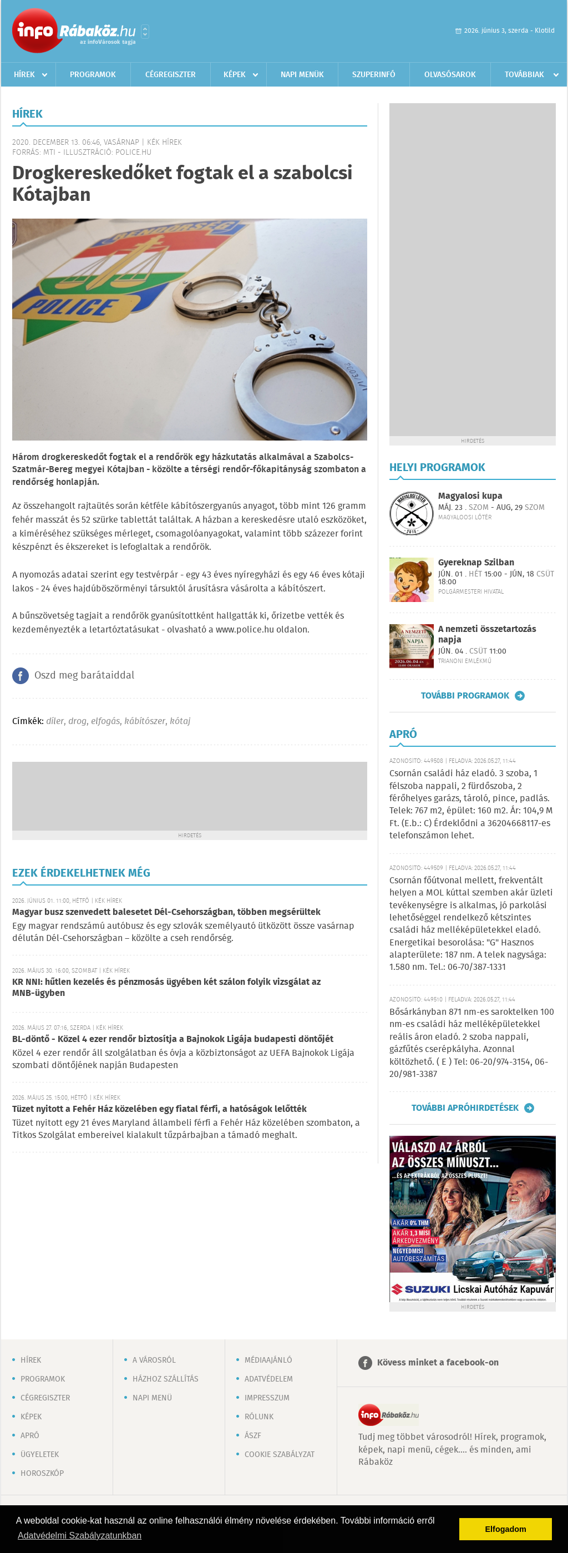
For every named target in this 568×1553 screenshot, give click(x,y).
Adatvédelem (269, 1379)
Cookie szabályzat (280, 1455)
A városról (154, 1360)
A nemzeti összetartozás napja (487, 635)
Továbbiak (524, 75)
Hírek (24, 75)
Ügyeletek (40, 1455)
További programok (465, 696)
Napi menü (152, 1398)
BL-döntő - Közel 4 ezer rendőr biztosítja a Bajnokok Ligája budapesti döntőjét (172, 1039)
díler (55, 722)
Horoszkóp (42, 1474)
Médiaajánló (268, 1360)
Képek (235, 75)
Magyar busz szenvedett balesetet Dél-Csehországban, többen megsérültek (166, 912)
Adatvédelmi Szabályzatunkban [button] (79, 1535)
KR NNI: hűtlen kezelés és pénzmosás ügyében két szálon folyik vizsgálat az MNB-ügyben (166, 987)
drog (77, 722)
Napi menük (302, 75)
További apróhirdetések (465, 1108)
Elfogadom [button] (505, 1529)
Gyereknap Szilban (476, 563)
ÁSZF (253, 1436)
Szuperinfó (373, 75)
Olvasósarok (450, 75)
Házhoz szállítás (166, 1379)
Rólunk (259, 1417)
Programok (93, 75)
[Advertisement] (190, 795)
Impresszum (267, 1398)
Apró (30, 1436)
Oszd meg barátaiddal (84, 676)
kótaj (180, 722)
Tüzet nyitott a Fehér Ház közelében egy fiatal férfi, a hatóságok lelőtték (159, 1109)
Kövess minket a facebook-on (438, 1363)
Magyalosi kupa (470, 496)
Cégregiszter (170, 75)
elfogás (105, 722)
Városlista (145, 31)
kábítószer (144, 722)
